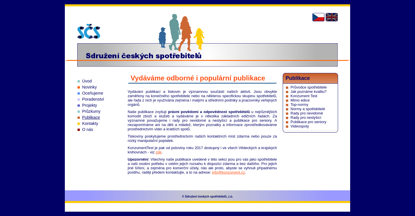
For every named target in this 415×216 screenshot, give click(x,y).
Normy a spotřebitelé (307, 109)
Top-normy (299, 104)
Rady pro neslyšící (305, 117)
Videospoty (299, 126)
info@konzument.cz (228, 172)
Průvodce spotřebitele (308, 87)
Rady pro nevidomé (306, 113)
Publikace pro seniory (308, 122)
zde (159, 152)
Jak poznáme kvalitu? (308, 91)
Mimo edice (300, 100)
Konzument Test (303, 96)
